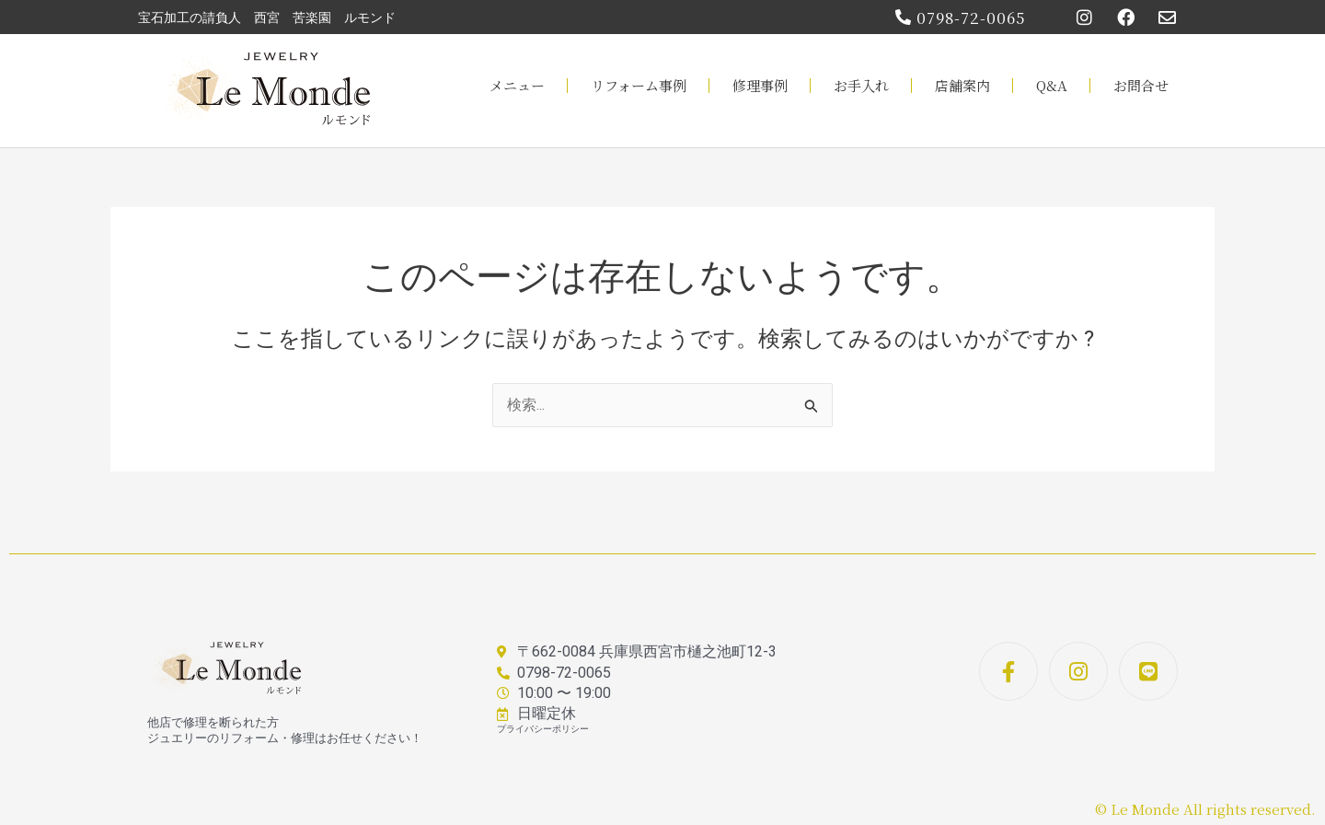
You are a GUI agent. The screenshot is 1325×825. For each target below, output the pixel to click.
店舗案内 (962, 85)
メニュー (517, 85)
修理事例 (760, 85)
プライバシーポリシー (543, 729)
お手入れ (861, 85)
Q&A (1051, 85)
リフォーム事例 (638, 85)
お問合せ (1141, 85)
